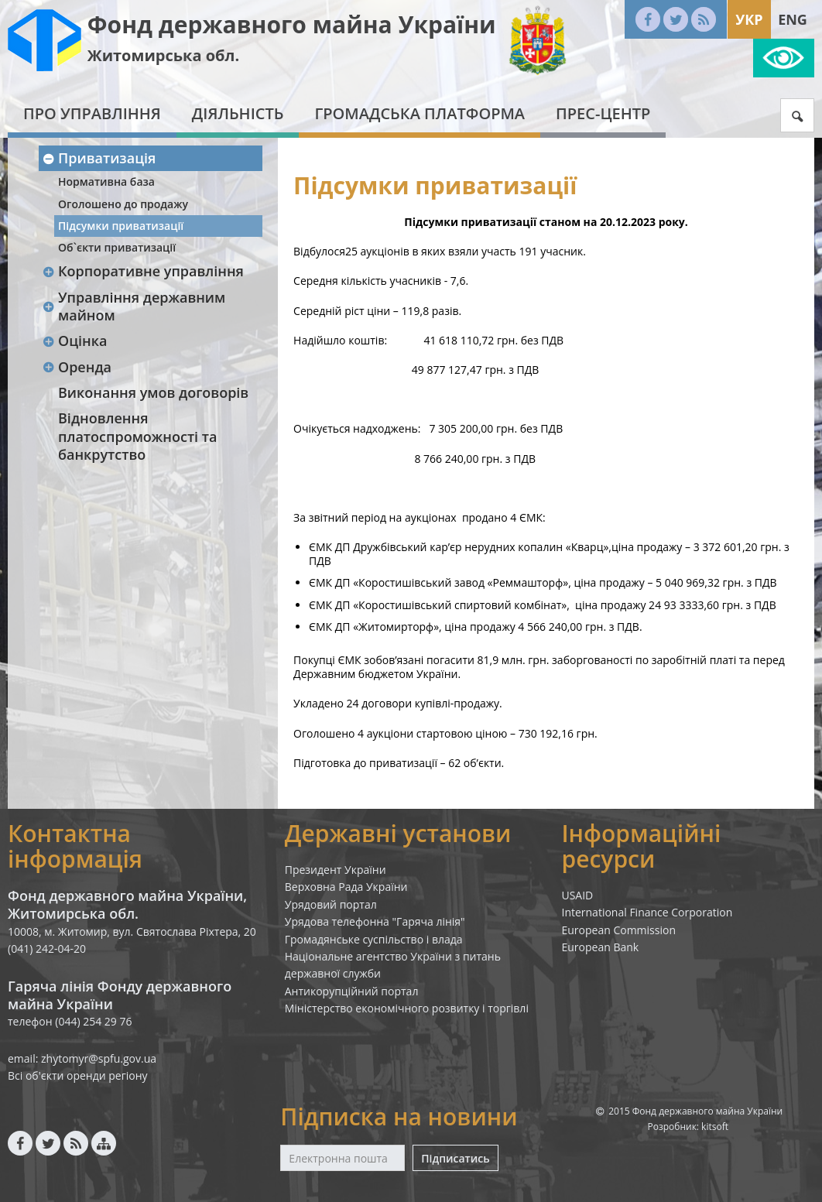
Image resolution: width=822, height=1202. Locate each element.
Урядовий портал (331, 904)
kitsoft (714, 1126)
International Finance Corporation (646, 912)
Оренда (76, 367)
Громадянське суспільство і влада (374, 939)
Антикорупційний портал (352, 991)
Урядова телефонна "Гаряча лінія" (375, 921)
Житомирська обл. (163, 55)
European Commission (618, 930)
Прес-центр (603, 113)
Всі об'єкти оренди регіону (78, 1075)
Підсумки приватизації (120, 225)
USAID (577, 895)
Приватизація (99, 158)
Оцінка (74, 340)
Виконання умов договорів (153, 392)
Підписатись (455, 1158)
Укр (748, 19)
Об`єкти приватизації (117, 247)
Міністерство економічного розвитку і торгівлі (407, 1008)
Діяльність (238, 113)
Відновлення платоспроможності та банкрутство (137, 436)
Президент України (335, 869)
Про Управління (92, 113)
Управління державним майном (133, 306)
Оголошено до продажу (123, 204)
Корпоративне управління (143, 271)
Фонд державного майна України (291, 24)
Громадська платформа (419, 113)
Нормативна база (106, 181)
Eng (792, 19)
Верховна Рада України (346, 886)
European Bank (600, 947)
